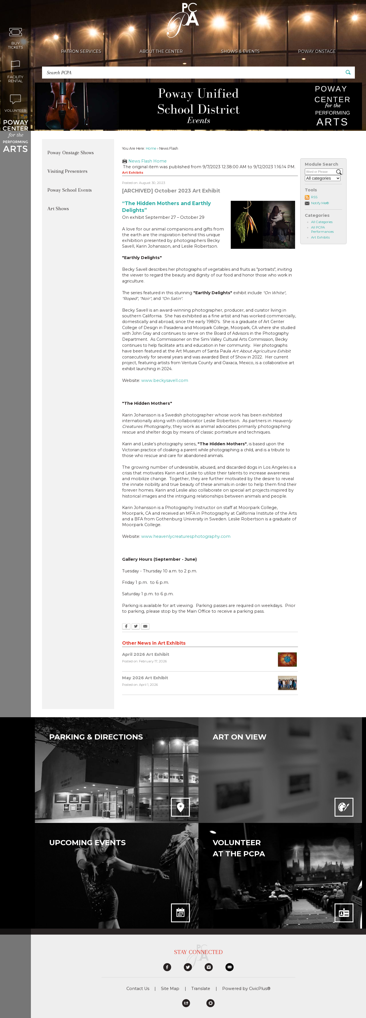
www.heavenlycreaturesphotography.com (185, 536)
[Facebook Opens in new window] (126, 627)
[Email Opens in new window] (145, 627)
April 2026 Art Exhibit (145, 654)
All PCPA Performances (322, 229)
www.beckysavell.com (164, 380)
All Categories (322, 222)
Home (151, 148)
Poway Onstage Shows (70, 152)
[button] (348, 72)
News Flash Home (147, 161)
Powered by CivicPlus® (246, 988)
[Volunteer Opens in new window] (15, 102)
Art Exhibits (320, 237)
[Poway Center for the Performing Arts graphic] (15, 136)
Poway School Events (69, 190)
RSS (314, 197)
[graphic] (167, 967)
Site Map (170, 988)
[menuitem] (81, 52)
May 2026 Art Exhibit (145, 677)
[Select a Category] (323, 178)
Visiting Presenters (67, 171)
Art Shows (58, 208)
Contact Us (137, 988)
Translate (200, 988)
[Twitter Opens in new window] (136, 627)
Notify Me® (320, 203)
